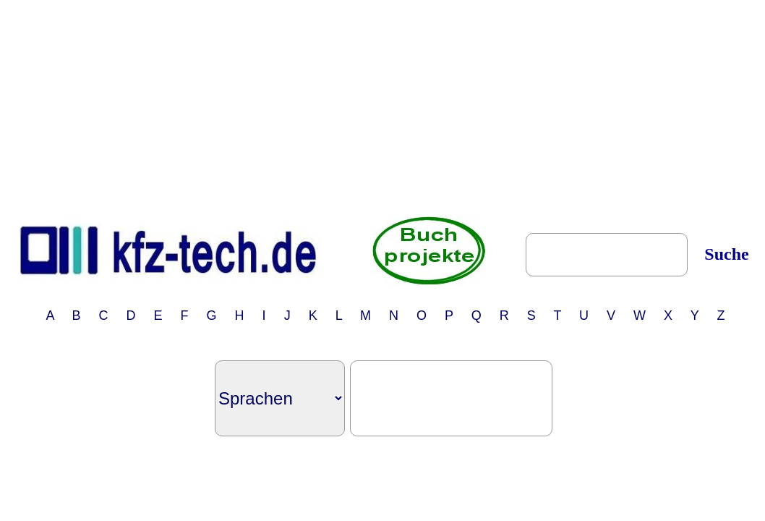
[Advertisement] (385, 107)
